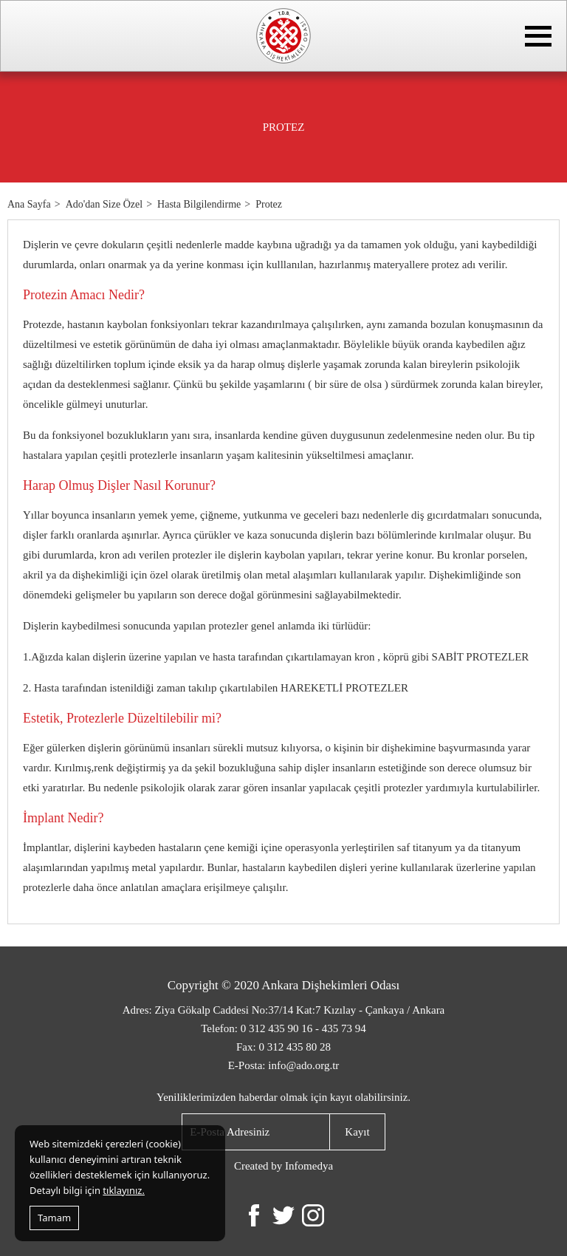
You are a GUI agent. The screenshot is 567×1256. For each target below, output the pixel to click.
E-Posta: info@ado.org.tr (284, 1065)
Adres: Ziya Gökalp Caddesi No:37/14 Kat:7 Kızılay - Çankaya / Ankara (284, 1010)
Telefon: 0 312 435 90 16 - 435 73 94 (283, 1028)
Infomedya (309, 1166)
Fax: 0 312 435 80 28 (283, 1047)
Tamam (54, 1217)
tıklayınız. (124, 1190)
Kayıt (357, 1132)
